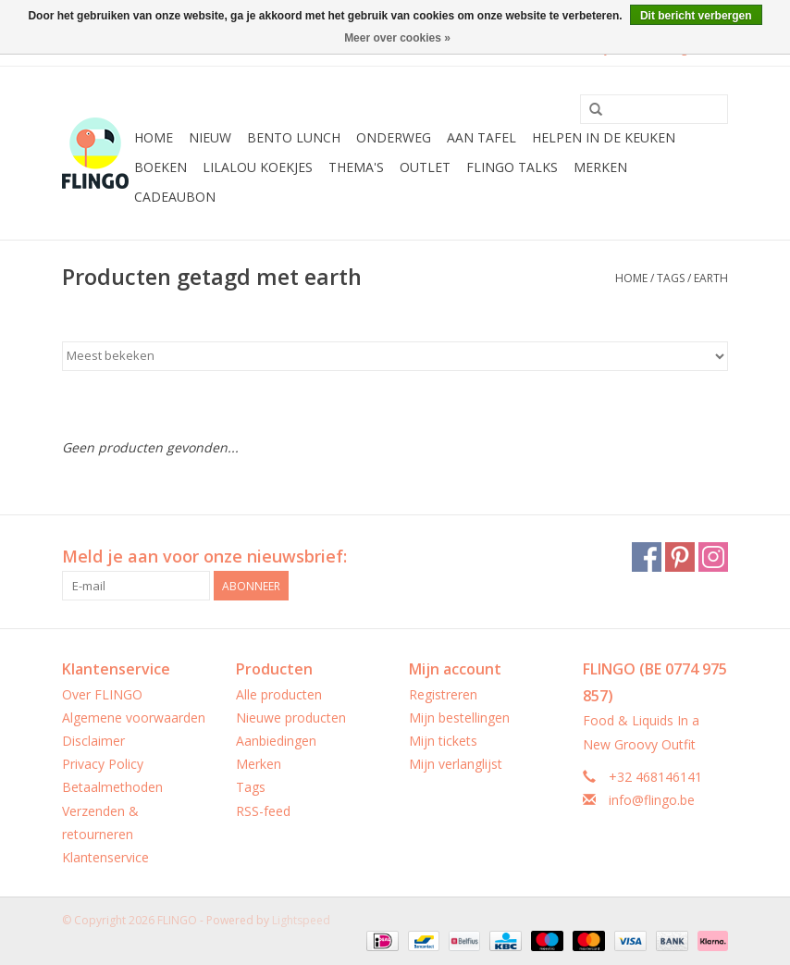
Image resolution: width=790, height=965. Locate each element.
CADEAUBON (175, 196)
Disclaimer (93, 740)
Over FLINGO (102, 694)
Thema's (356, 167)
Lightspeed (301, 920)
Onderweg (393, 137)
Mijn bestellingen (459, 717)
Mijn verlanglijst (455, 764)
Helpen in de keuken (603, 137)
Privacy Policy (102, 764)
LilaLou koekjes (258, 167)
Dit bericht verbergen (696, 15)
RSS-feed (263, 811)
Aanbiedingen (276, 740)
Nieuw (210, 137)
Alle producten (279, 694)
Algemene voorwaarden (133, 717)
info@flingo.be (652, 800)
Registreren (443, 694)
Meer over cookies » (397, 37)
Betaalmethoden (112, 787)
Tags (671, 278)
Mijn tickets (443, 740)
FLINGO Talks (512, 167)
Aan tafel (481, 137)
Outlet (425, 167)
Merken (600, 167)
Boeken (160, 167)
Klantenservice (105, 857)
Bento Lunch (293, 137)
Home (153, 137)
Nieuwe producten (291, 717)
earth (711, 278)
